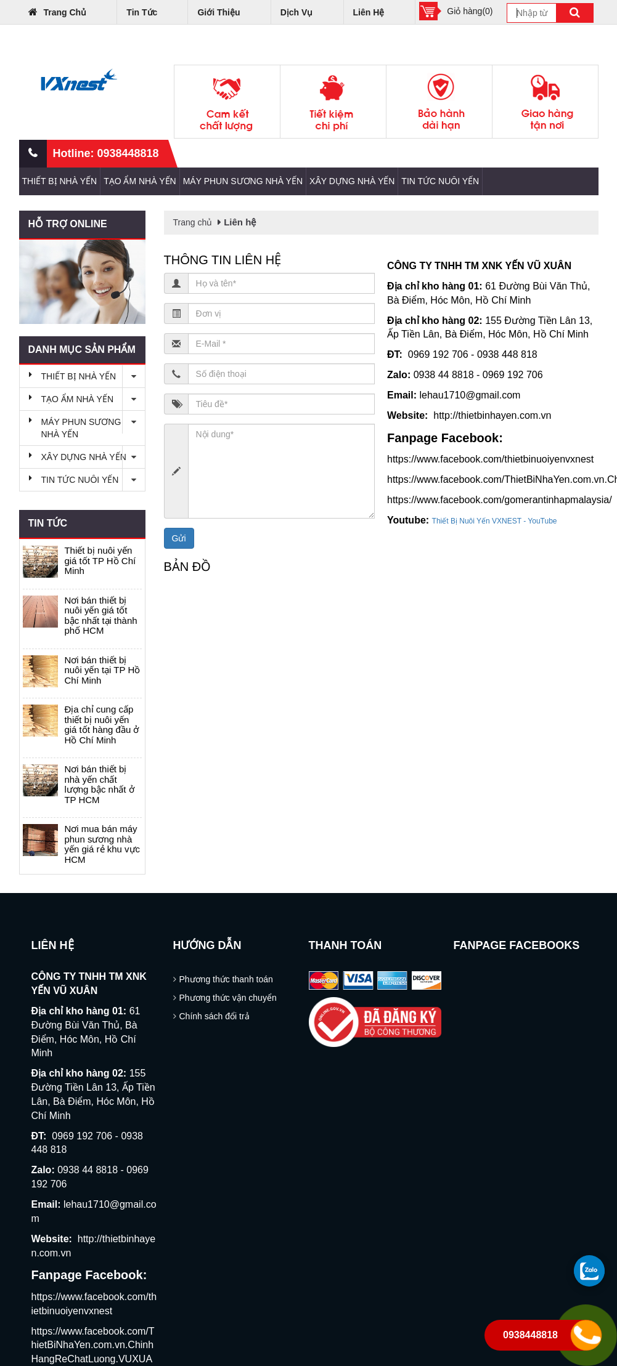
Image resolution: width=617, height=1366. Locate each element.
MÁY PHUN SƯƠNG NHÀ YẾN (243, 181)
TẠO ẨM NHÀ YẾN (140, 181)
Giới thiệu (218, 12)
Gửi (179, 538)
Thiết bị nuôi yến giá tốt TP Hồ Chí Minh (100, 560)
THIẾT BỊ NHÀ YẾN (59, 181)
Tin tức (141, 12)
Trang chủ (57, 11)
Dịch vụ (296, 12)
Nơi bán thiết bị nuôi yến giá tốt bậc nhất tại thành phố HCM (100, 615)
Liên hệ (369, 12)
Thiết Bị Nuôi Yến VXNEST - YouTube (494, 521)
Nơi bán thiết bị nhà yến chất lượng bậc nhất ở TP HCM (99, 784)
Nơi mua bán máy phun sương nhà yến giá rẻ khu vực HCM (102, 844)
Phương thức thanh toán (226, 979)
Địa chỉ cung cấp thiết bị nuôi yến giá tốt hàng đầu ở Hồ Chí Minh (101, 724)
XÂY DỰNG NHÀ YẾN (351, 181)
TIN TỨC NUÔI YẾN (440, 181)
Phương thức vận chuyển (228, 998)
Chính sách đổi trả (214, 1016)
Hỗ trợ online (67, 224)
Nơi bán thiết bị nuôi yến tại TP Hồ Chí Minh (102, 670)
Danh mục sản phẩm (82, 349)
